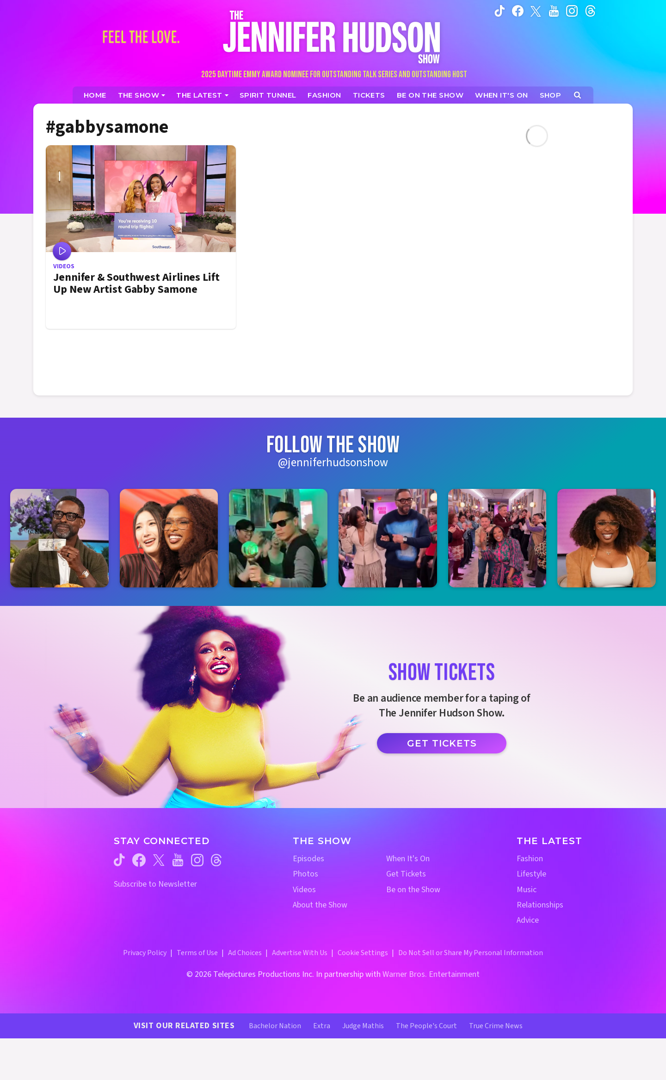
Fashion (530, 858)
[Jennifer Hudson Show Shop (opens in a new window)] (550, 95)
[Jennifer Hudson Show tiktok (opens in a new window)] (499, 11)
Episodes (308, 858)
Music (526, 889)
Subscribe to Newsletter (155, 884)
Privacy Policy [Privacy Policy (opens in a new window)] (144, 953)
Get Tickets (442, 743)
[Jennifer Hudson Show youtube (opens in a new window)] (554, 11)
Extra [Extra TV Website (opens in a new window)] (321, 1026)
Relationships (540, 905)
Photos (305, 874)
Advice (528, 920)
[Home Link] (333, 37)
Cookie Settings (363, 953)
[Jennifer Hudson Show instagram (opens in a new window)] (572, 11)
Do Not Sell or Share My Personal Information (470, 953)
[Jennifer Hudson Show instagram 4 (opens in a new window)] (388, 538)
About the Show (320, 905)
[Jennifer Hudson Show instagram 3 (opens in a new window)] (278, 538)
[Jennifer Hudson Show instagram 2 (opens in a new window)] (169, 538)
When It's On (408, 858)
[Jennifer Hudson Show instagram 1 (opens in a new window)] (59, 538)
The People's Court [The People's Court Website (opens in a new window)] (426, 1026)
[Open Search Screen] (577, 95)
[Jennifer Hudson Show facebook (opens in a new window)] (518, 11)
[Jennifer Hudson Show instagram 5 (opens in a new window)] (497, 538)
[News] (202, 95)
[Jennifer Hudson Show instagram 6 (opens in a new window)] (606, 538)
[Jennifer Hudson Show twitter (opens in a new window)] (535, 10)
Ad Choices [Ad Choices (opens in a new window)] (245, 953)
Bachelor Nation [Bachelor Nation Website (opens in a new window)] (275, 1026)
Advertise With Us (299, 953)
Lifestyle (531, 874)
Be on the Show (413, 889)
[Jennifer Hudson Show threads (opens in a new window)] (216, 860)
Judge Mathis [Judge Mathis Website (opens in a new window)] (363, 1026)
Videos (304, 889)
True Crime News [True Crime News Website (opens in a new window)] (496, 1026)
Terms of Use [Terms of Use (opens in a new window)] (197, 953)
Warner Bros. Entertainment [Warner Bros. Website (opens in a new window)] (431, 974)
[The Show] (141, 95)
